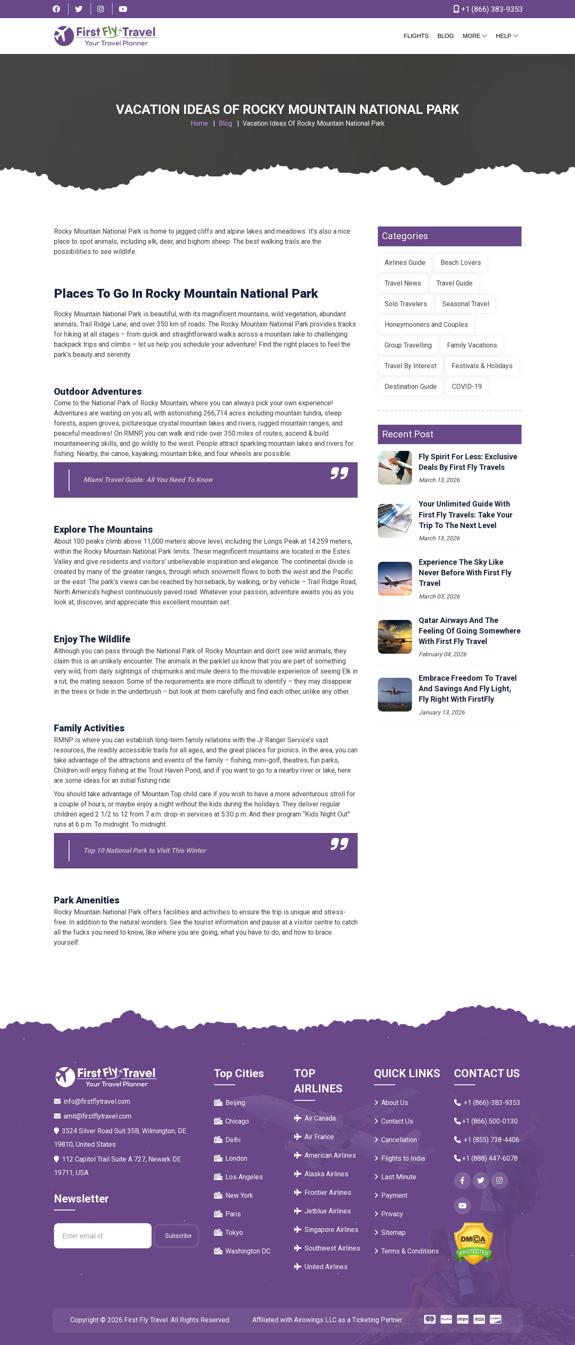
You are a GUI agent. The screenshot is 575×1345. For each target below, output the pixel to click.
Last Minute (395, 1177)
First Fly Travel (146, 1320)
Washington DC (242, 1251)
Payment (390, 1195)
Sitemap (390, 1233)
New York (233, 1195)
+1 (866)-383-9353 (487, 1103)
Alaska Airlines (321, 1174)
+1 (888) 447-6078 (486, 1158)
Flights (416, 35)
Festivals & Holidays (482, 366)
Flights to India (399, 1158)
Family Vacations (472, 345)
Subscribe (178, 1235)
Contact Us (393, 1121)
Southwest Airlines (327, 1248)
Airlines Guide (405, 263)
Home (199, 123)
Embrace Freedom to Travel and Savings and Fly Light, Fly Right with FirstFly (468, 688)
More (475, 35)
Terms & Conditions (406, 1251)
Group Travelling (408, 345)
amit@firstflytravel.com (92, 1116)
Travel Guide (454, 283)
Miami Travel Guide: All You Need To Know (148, 480)
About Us (391, 1103)
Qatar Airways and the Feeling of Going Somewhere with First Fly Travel (470, 631)
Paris (227, 1214)
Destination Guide (411, 387)
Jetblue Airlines (322, 1211)
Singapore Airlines (326, 1230)
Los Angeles (238, 1177)
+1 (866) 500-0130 (486, 1121)
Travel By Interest (410, 366)
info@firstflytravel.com (92, 1101)
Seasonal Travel (465, 304)
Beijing (229, 1103)
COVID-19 (467, 387)
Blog (445, 35)
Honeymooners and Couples (426, 325)
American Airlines (325, 1155)
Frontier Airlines (322, 1193)
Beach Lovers (461, 263)
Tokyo (228, 1233)
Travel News (403, 283)
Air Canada (315, 1118)
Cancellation (395, 1140)
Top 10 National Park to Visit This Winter (144, 850)
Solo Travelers (406, 304)
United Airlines (321, 1267)
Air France (314, 1137)
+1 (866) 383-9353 (486, 9)
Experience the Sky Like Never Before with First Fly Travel (465, 573)
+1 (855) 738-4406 (486, 1140)
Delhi (227, 1140)
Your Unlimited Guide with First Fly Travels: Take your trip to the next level (466, 514)
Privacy (388, 1214)
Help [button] (507, 35)
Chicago (231, 1121)
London (230, 1158)
